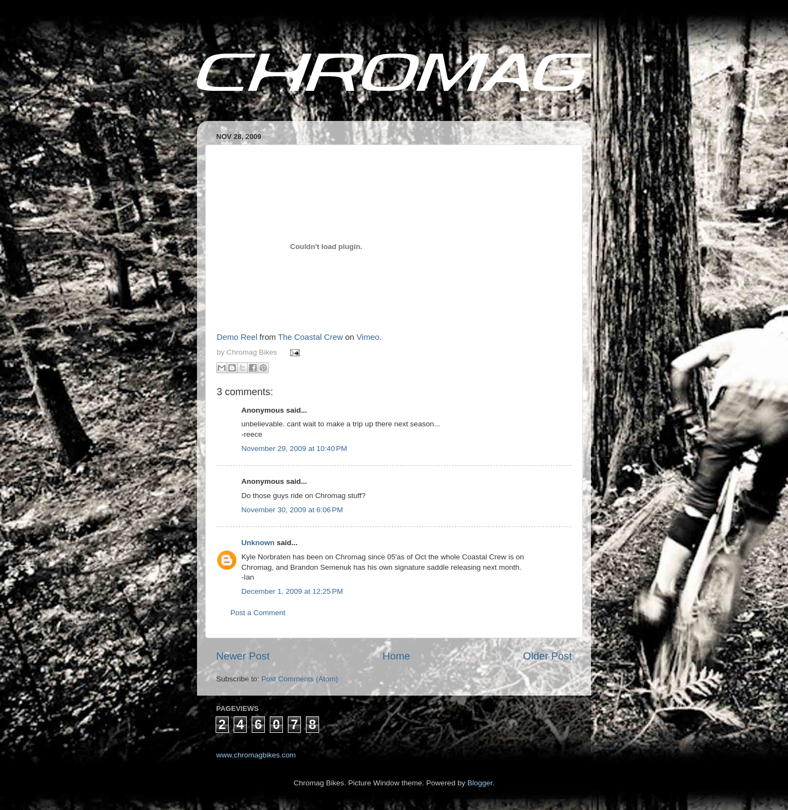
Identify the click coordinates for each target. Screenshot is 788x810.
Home (396, 656)
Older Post (547, 656)
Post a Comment (258, 613)
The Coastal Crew (310, 337)
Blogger (480, 783)
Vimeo (367, 337)
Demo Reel (237, 337)
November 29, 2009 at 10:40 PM (294, 448)
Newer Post (243, 656)
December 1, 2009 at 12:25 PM (292, 591)
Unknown (258, 543)
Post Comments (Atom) (300, 679)
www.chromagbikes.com (256, 755)
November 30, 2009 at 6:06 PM (292, 510)
